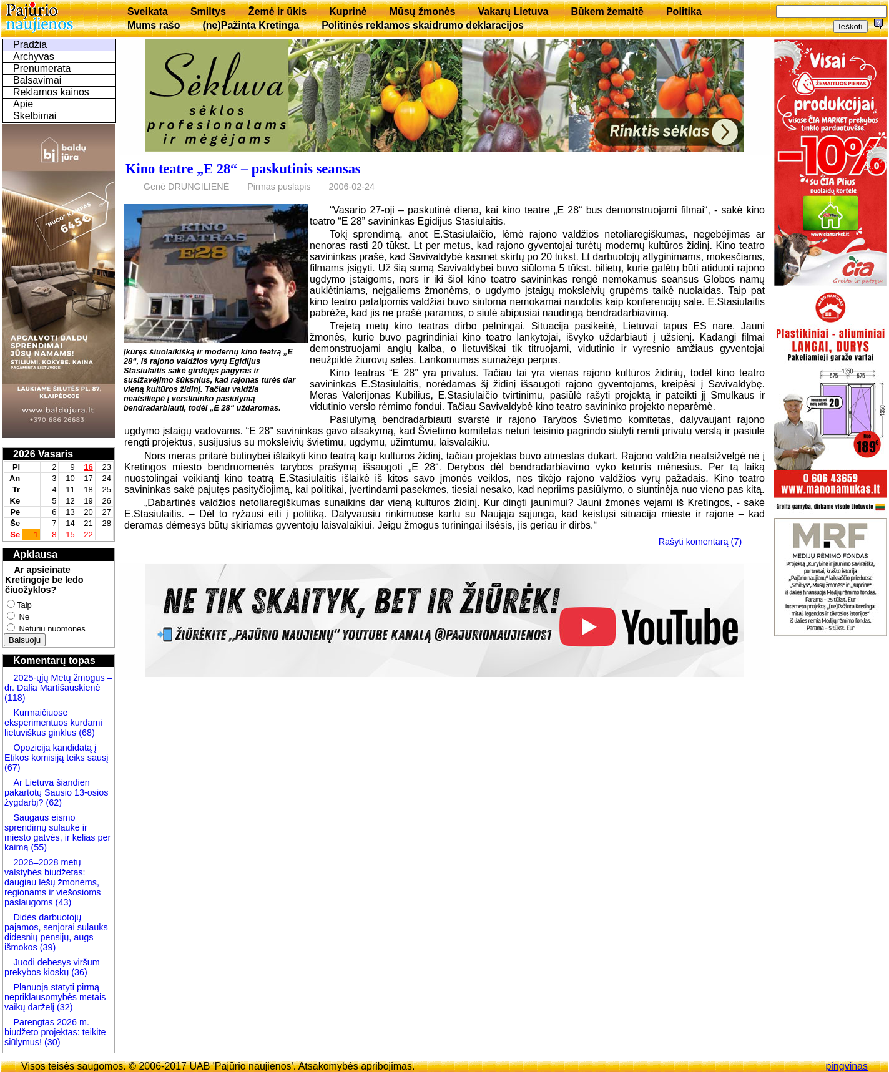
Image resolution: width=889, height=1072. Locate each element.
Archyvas (33, 56)
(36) (78, 972)
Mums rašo (153, 25)
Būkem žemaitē (607, 11)
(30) (51, 1042)
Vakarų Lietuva (513, 11)
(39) (46, 947)
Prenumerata (42, 68)
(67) (12, 767)
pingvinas (846, 1066)
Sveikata (147, 11)
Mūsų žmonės (423, 11)
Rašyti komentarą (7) (700, 542)
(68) (85, 733)
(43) (62, 902)
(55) (37, 847)
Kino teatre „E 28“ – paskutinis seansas (243, 169)
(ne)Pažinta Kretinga (250, 25)
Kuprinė (347, 11)
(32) (63, 1007)
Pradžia (30, 44)
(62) (52, 802)
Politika (684, 11)
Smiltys (208, 11)
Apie (23, 104)
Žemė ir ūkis (277, 11)
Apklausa (35, 554)
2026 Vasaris (43, 454)
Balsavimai (37, 80)
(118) (15, 698)
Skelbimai (34, 115)
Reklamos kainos (51, 92)
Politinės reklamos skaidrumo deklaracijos (423, 25)
